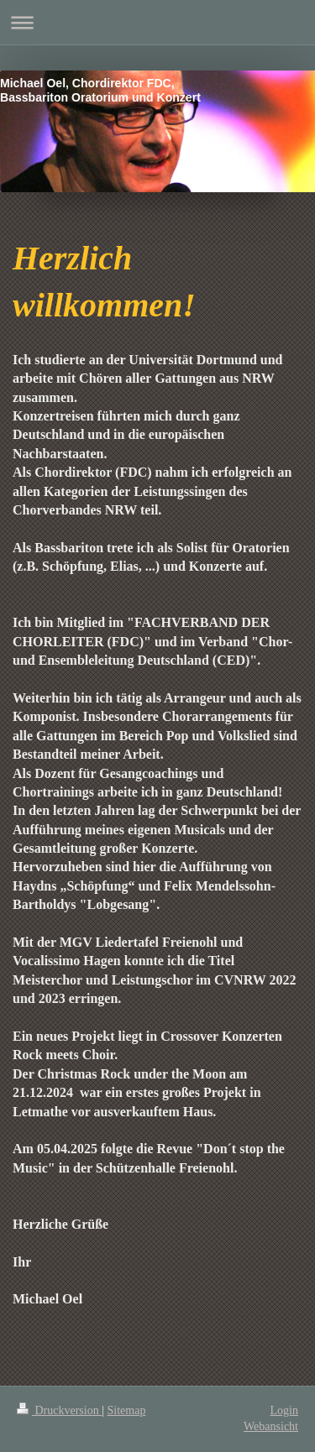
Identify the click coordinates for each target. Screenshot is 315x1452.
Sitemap (127, 1410)
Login (284, 1410)
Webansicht (271, 1426)
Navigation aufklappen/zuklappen (157, 22)
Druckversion (59, 1410)
